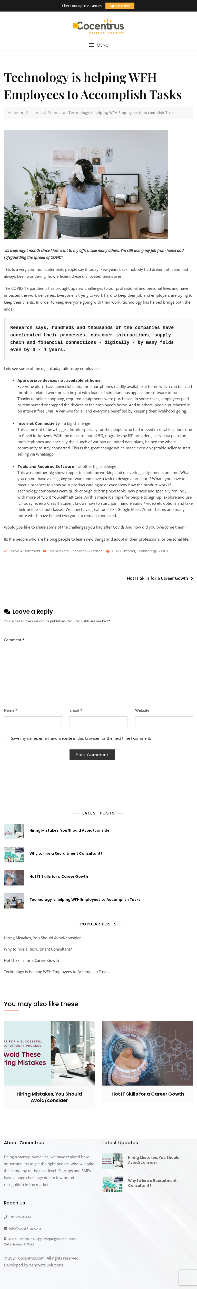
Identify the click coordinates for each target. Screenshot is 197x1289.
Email (76, 710)
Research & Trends (86, 551)
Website (142, 710)
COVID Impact (123, 551)
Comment (14, 639)
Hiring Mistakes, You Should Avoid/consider (70, 830)
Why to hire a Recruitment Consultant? (66, 853)
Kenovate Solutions (46, 1264)
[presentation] (25, 767)
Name (10, 710)
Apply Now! (120, 5)
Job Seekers (58, 551)
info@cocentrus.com (22, 1228)
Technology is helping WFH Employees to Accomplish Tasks (85, 899)
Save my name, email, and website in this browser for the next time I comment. (81, 738)
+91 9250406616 (18, 1217)
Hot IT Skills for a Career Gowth (157, 578)
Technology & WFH (152, 551)
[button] (98, 45)
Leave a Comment (24, 551)
